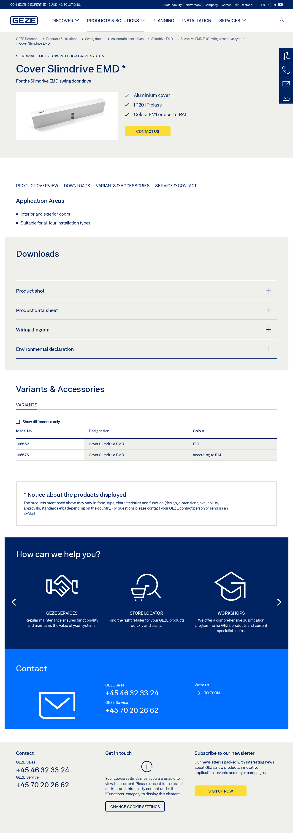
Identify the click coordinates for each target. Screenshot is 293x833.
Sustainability (172, 5)
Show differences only (38, 421)
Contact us (147, 131)
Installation (196, 20)
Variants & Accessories (123, 185)
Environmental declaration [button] (143, 349)
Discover (62, 20)
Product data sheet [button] (143, 310)
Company (211, 5)
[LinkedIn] (275, 5)
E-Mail (29, 513)
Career (226, 5)
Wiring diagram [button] (143, 329)
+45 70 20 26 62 (131, 710)
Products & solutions (113, 20)
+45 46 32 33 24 (131, 693)
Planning (163, 20)
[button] (246, 5)
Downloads (77, 185)
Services (229, 20)
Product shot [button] (143, 291)
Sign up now (220, 791)
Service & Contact (176, 185)
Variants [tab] (26, 404)
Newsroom (193, 5)
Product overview (37, 185)
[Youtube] (280, 5)
